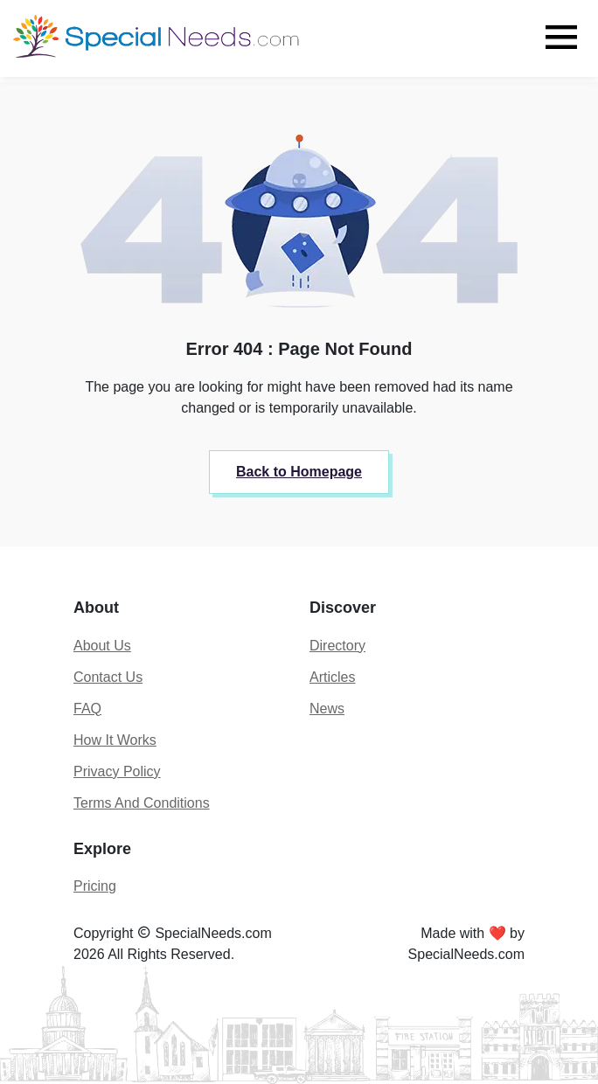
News (326, 708)
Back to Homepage (299, 471)
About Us (102, 645)
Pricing (94, 886)
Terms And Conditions (141, 803)
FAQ (87, 708)
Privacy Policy (117, 771)
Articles (332, 677)
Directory (337, 645)
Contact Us (108, 677)
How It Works (114, 740)
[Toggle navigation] (561, 36)
